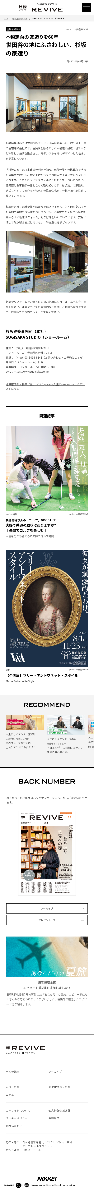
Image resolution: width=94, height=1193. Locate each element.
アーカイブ (47, 908)
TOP (6, 18)
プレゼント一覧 (47, 920)
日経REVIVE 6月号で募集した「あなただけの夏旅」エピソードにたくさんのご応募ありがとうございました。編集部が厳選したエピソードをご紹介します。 (47, 971)
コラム (10, 1095)
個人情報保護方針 (59, 1110)
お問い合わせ (14, 1126)
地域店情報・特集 (19, 18)
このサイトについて (18, 1110)
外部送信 (54, 1118)
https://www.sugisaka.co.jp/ (31, 371)
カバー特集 (13, 1087)
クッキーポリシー (17, 1118)
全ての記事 (13, 1071)
